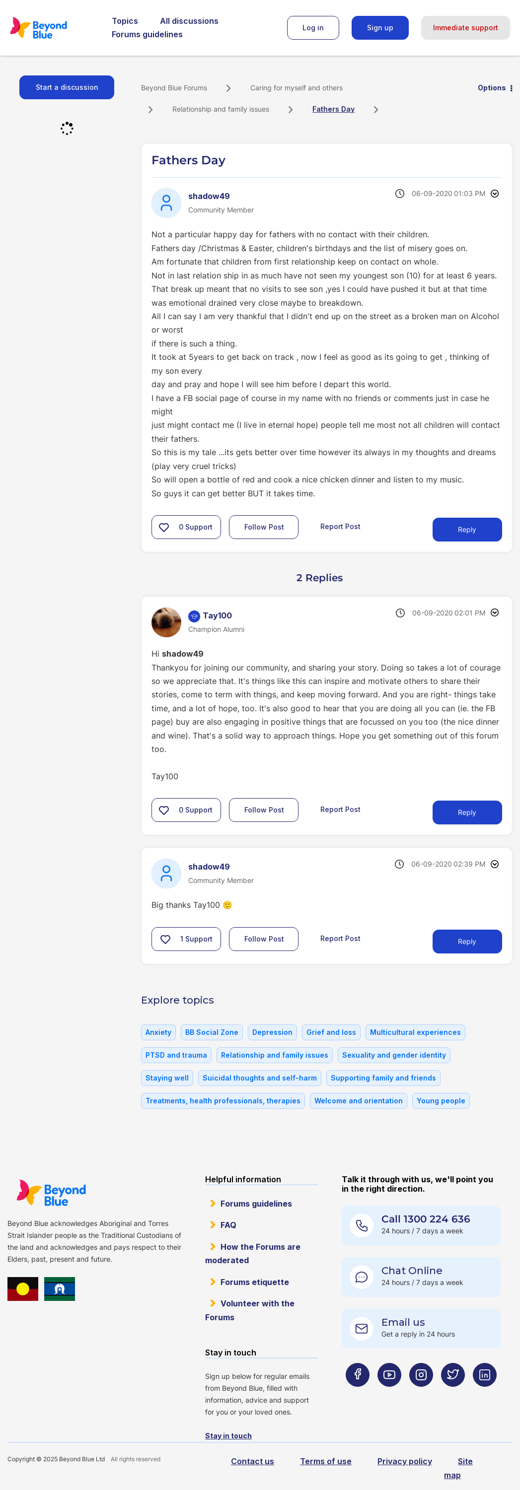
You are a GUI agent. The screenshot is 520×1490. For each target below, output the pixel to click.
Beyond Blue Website (50, 1193)
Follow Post (264, 527)
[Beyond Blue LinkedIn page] (485, 1394)
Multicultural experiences (415, 1032)
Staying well (167, 1078)
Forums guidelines (147, 34)
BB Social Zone (211, 1032)
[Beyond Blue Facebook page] (357, 1394)
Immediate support (465, 27)
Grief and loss (331, 1032)
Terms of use (326, 1461)
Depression (272, 1032)
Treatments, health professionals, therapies (223, 1100)
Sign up (380, 27)
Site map (458, 1468)
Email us (403, 1322)
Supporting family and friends (383, 1078)
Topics (125, 21)
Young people (441, 1100)
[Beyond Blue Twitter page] (453, 1394)
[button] (164, 527)
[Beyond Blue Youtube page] (389, 1394)
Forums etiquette (255, 1282)
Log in (313, 27)
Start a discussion (67, 87)
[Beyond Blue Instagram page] (421, 1394)
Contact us (252, 1461)
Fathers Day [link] (333, 109)
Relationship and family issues (220, 109)
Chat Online (412, 1271)
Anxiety (158, 1032)
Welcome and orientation (358, 1100)
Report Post (340, 526)
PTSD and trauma (176, 1055)
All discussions (189, 21)
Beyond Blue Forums (52, 28)
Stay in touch (228, 1435)
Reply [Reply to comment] (467, 812)
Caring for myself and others (296, 87)
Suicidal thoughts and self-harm (260, 1078)
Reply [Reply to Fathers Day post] (467, 529)
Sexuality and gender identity (394, 1055)
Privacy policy (404, 1461)
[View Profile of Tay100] (217, 615)
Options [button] (492, 87)
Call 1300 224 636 (425, 1219)
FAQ (228, 1225)
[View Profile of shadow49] (209, 196)
